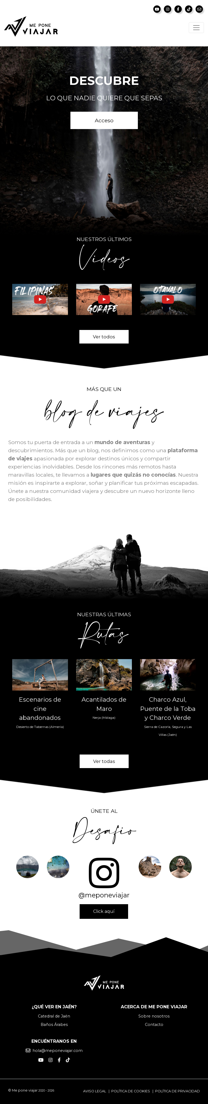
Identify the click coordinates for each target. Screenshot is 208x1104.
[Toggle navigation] (196, 27)
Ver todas (104, 761)
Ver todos (104, 336)
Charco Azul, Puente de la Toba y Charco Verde (168, 708)
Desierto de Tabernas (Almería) (40, 727)
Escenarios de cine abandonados (40, 708)
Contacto (154, 1024)
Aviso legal (94, 1091)
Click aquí (104, 911)
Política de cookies (130, 1091)
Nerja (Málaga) (104, 717)
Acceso (104, 120)
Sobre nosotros (154, 1016)
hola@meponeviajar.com (57, 1050)
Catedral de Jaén (54, 1016)
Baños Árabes (54, 1024)
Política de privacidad (177, 1091)
